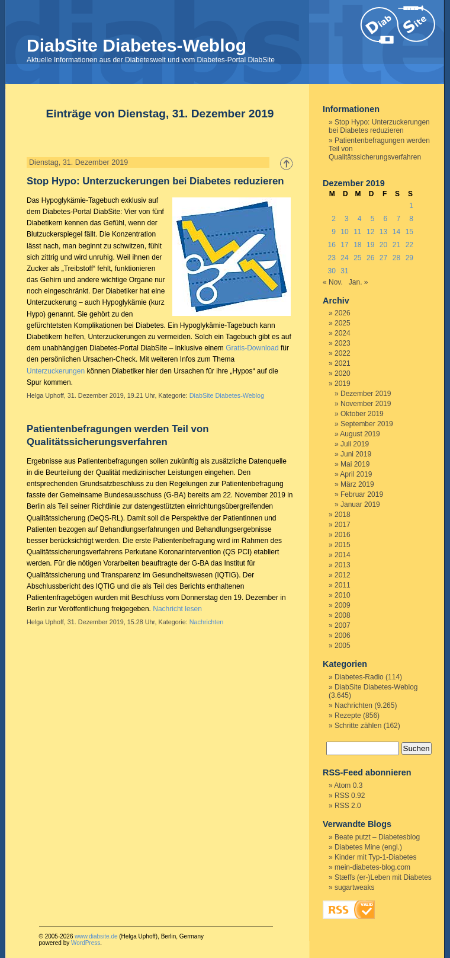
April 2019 (356, 474)
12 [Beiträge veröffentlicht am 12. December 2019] (370, 232)
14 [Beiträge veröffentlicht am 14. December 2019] (396, 232)
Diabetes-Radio (359, 677)
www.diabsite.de (96, 936)
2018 (343, 514)
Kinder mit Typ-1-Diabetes (376, 857)
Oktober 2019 (362, 414)
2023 (343, 343)
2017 (343, 524)
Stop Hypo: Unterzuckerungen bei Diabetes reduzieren (155, 181)
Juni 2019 (355, 454)
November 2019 (365, 404)
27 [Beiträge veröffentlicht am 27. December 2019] (383, 258)
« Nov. (333, 282)
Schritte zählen (358, 725)
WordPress (85, 943)
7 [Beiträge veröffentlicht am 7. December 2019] (398, 219)
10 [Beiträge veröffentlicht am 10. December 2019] (344, 232)
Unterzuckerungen (56, 371)
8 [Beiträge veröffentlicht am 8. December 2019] (411, 219)
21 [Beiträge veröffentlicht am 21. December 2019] (396, 245)
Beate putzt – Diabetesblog (377, 837)
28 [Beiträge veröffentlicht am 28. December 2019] (396, 258)
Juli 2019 (354, 444)
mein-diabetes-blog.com (372, 867)
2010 (343, 595)
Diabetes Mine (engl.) (368, 847)
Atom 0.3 (348, 785)
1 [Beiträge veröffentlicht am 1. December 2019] (411, 206)
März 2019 (357, 484)
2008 (343, 615)
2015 (343, 545)
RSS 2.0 (348, 805)
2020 (343, 373)
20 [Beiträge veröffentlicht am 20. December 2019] (383, 245)
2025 (343, 323)
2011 (343, 585)
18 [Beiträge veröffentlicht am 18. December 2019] (357, 245)
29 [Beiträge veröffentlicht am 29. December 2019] (409, 258)
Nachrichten (206, 621)
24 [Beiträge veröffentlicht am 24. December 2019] (344, 258)
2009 (343, 605)
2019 (343, 383)
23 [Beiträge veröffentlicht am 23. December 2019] (331, 258)
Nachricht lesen (177, 609)
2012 (343, 575)
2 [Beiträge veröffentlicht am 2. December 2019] (334, 219)
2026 (343, 313)
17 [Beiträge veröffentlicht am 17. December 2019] (344, 245)
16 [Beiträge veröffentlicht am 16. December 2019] (331, 245)
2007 (343, 625)
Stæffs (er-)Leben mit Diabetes (383, 877)
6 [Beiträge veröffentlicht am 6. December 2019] (386, 219)
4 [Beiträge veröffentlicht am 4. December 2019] (360, 219)
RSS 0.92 (350, 795)
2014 (343, 555)
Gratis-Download (252, 348)
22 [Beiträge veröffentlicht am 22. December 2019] (409, 245)
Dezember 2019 (365, 393)
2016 (343, 535)
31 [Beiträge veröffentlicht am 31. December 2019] (344, 271)
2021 (343, 363)
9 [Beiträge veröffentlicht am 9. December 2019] (334, 232)
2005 (343, 645)
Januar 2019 (360, 504)
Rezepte (348, 715)
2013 (343, 565)
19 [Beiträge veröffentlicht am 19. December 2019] (370, 245)
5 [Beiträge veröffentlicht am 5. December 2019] (373, 219)
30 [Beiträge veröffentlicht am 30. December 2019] (331, 271)
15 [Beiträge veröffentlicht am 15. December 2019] (409, 232)
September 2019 (366, 424)
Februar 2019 (361, 494)
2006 (343, 635)
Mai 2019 (354, 464)
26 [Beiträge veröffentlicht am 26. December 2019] (370, 258)
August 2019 (360, 434)
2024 (343, 333)
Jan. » (358, 282)
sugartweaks (354, 887)
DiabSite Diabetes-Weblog (136, 45)
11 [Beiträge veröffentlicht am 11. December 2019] (357, 232)
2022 (343, 353)
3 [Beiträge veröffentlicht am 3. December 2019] (347, 219)
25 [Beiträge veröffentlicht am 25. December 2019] (357, 258)
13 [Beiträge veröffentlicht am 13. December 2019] (383, 232)
